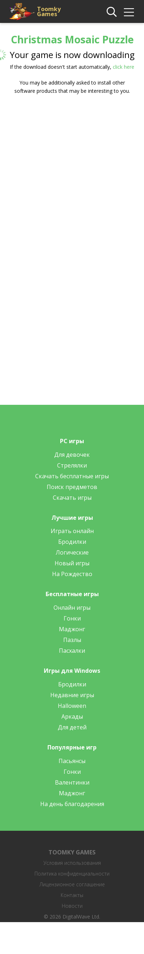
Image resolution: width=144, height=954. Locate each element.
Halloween (72, 706)
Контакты (72, 895)
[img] (129, 12)
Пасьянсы (72, 761)
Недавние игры (72, 695)
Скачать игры (72, 498)
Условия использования (72, 862)
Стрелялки (72, 465)
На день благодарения (72, 804)
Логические (72, 552)
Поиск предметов (72, 487)
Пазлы (72, 640)
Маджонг (72, 629)
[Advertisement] (67, 173)
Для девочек (72, 455)
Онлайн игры (72, 608)
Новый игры (72, 563)
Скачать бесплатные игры (72, 476)
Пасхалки (72, 651)
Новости (72, 905)
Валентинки (72, 782)
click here (123, 66)
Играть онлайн (72, 531)
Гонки (72, 618)
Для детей (72, 727)
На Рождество (72, 574)
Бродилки (72, 542)
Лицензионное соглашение (72, 884)
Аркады (72, 716)
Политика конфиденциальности (72, 873)
